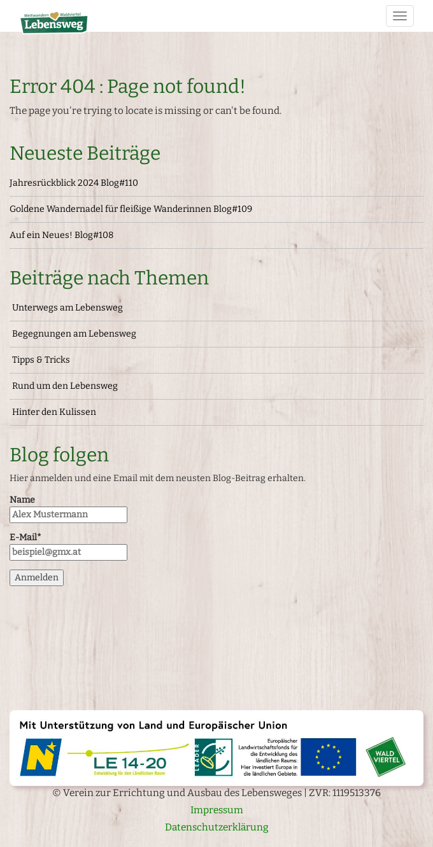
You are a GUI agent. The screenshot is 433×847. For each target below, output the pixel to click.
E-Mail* (68, 546)
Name (68, 508)
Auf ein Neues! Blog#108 (61, 235)
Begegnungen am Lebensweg (74, 333)
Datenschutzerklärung (217, 827)
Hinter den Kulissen (54, 412)
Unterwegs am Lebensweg (67, 307)
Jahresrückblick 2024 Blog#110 (74, 183)
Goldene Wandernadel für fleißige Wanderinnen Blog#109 (131, 209)
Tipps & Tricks (41, 359)
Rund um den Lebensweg (65, 386)
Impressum (216, 810)
